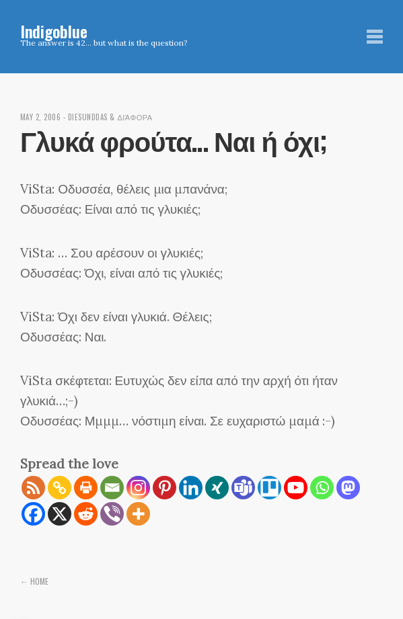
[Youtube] (295, 487)
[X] (59, 514)
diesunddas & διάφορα (110, 117)
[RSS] (33, 487)
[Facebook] (33, 514)
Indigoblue (53, 31)
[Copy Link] (59, 487)
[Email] (112, 487)
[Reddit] (86, 514)
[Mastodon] (348, 487)
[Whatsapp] (322, 487)
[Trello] (269, 487)
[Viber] (112, 514)
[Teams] (243, 487)
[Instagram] (138, 487)
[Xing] (217, 487)
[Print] (86, 487)
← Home (34, 581)
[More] (138, 514)
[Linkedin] (191, 487)
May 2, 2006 (40, 117)
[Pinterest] (164, 487)
